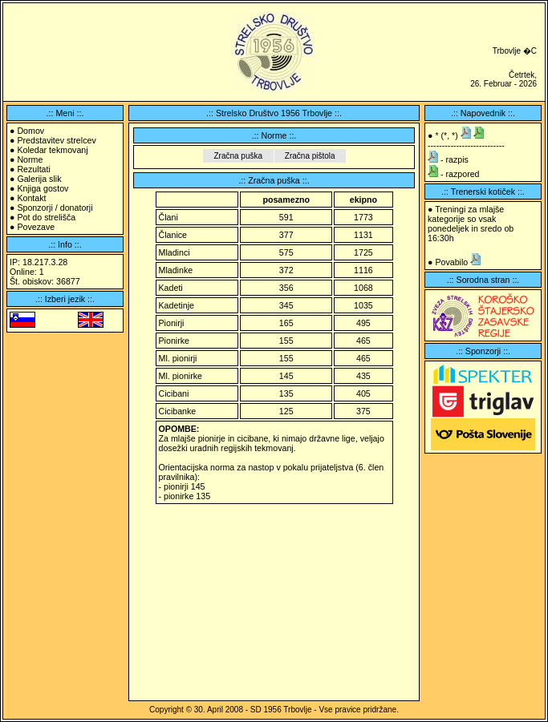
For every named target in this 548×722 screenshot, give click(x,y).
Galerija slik (39, 179)
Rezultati (33, 169)
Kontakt (31, 198)
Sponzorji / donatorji (54, 207)
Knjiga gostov (42, 188)
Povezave (36, 227)
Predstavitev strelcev (56, 140)
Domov (30, 130)
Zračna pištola (310, 155)
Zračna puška (237, 155)
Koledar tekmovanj (52, 150)
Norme (30, 159)
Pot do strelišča (46, 217)
